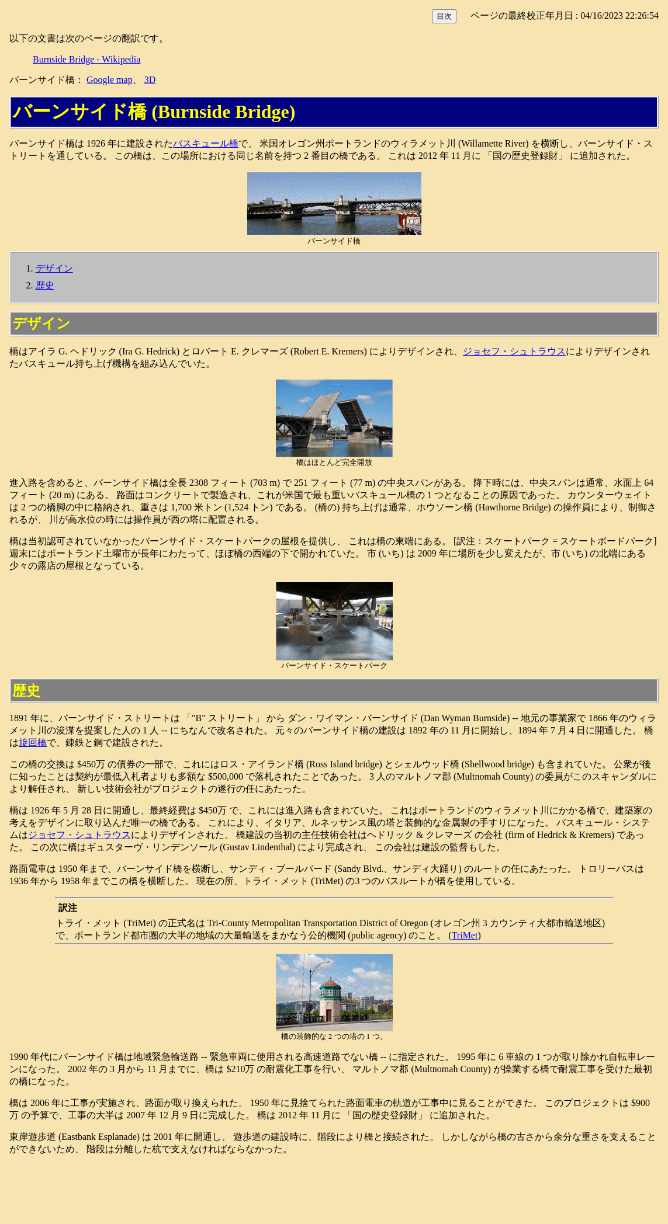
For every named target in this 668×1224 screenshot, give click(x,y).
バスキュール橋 (205, 143)
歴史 (45, 285)
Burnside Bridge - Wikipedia (86, 59)
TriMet (465, 935)
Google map (109, 80)
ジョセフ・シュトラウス (514, 351)
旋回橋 (33, 742)
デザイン (54, 268)
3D (150, 80)
